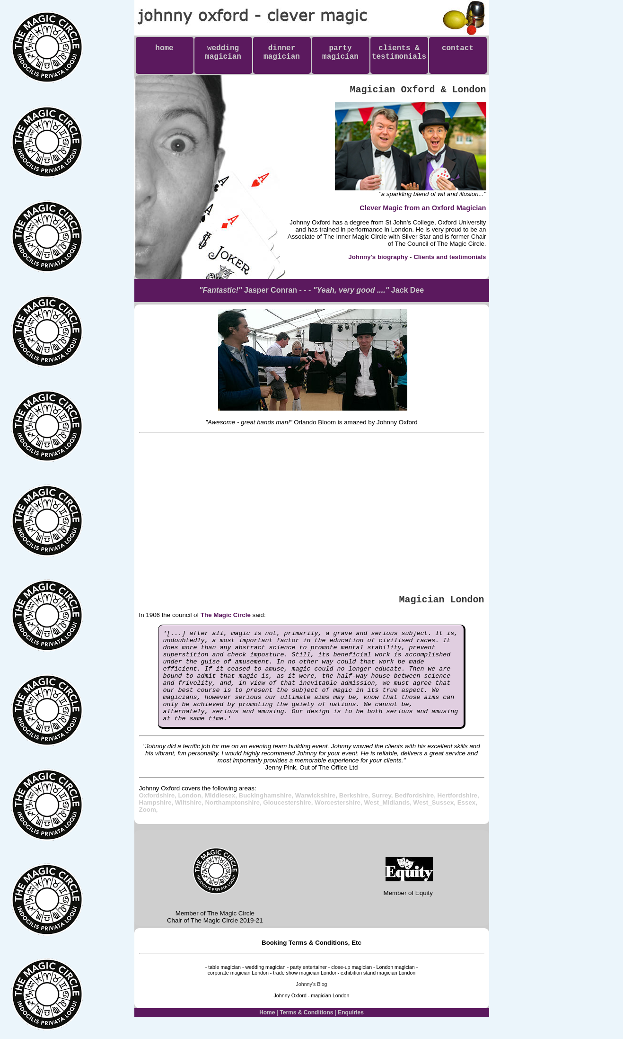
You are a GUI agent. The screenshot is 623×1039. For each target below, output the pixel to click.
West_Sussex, (435, 820)
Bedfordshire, (416, 813)
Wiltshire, (190, 820)
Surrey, (383, 813)
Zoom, (148, 828)
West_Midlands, (388, 820)
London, (191, 813)
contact (458, 52)
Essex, (467, 820)
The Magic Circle (226, 614)
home (164, 52)
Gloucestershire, (289, 820)
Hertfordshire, (458, 813)
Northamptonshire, (234, 820)
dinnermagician (281, 52)
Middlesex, (222, 813)
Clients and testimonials (449, 256)
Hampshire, (157, 820)
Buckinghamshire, (267, 813)
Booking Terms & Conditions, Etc (311, 961)
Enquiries (351, 1031)
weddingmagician (223, 52)
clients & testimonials (399, 57)
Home (267, 1031)
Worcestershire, (339, 820)
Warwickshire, (317, 813)
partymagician (340, 52)
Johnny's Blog (311, 1002)
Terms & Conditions (306, 1031)
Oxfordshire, (158, 813)
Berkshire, (355, 813)
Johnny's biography (378, 256)
